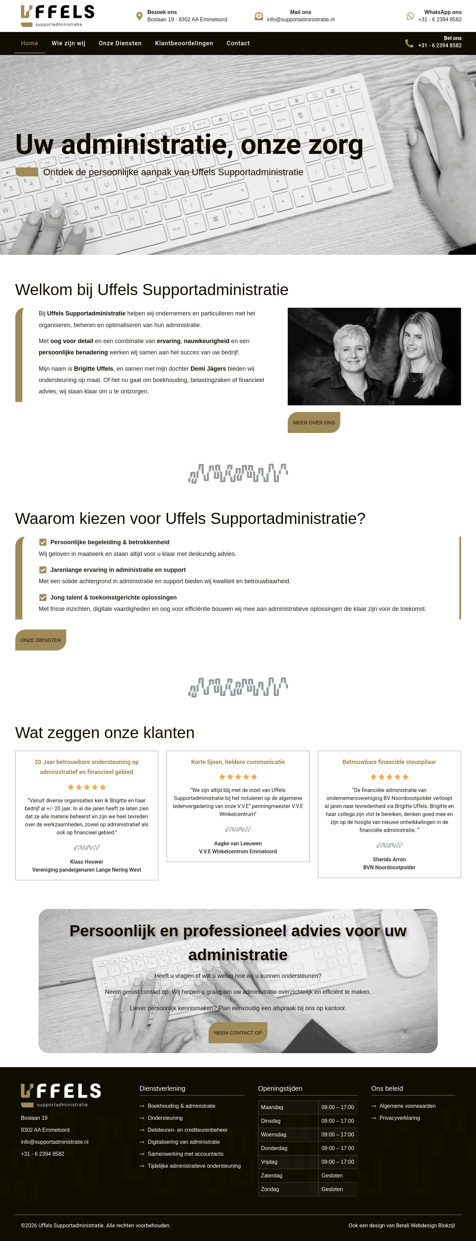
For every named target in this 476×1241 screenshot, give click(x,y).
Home (29, 43)
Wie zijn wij (68, 43)
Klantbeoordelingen (184, 43)
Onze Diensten (120, 43)
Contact (238, 43)
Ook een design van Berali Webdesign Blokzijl (402, 1225)
